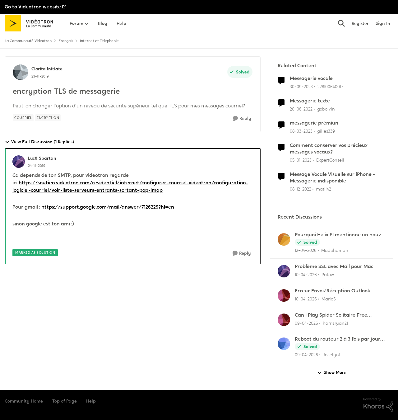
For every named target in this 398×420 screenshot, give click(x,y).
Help (91, 401)
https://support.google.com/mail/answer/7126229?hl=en (107, 207)
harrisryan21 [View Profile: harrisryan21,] (335, 323)
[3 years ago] (301, 109)
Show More (331, 372)
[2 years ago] (301, 86)
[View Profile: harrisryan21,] (284, 320)
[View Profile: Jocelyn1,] (284, 343)
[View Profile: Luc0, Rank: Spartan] (18, 161)
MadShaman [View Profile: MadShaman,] (334, 250)
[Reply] (242, 118)
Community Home (24, 401)
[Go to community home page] (31, 23)
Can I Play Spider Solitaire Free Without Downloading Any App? (332, 315)
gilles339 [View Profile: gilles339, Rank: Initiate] (326, 131)
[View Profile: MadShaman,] (284, 239)
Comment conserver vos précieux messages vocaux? (329, 148)
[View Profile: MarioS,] (284, 295)
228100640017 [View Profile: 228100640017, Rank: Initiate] (330, 86)
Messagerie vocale (311, 78)
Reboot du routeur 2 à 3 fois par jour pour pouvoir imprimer (337, 339)
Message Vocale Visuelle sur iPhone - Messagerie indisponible (332, 177)
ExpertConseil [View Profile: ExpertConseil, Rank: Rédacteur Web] (330, 160)
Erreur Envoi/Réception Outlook (332, 291)
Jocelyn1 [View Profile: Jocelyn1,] (331, 354)
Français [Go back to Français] (65, 40)
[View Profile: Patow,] (284, 271)
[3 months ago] (306, 250)
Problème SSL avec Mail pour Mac (334, 266)
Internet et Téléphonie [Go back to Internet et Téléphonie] (99, 40)
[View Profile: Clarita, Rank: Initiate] (20, 72)
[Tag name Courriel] (23, 117)
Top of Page (64, 401)
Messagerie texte (310, 101)
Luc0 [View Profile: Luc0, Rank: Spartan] (32, 158)
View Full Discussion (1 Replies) (39, 142)
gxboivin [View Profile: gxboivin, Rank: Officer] (326, 108)
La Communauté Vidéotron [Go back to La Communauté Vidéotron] (28, 40)
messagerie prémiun (314, 123)
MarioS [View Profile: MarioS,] (329, 299)
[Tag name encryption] (48, 117)
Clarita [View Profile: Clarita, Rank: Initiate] (38, 69)
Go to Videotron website (33, 6)
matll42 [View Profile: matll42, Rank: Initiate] (323, 188)
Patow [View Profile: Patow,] (328, 274)
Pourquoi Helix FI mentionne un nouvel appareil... (340, 235)
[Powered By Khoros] (378, 405)
